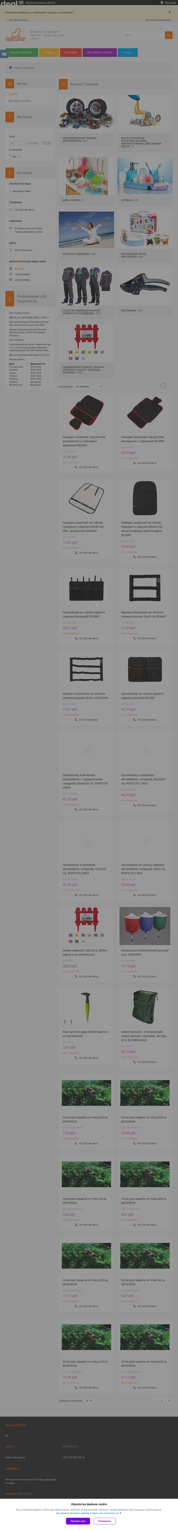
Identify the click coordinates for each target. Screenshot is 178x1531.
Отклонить (104, 1521)
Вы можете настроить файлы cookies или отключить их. (87, 1513)
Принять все (78, 1521)
